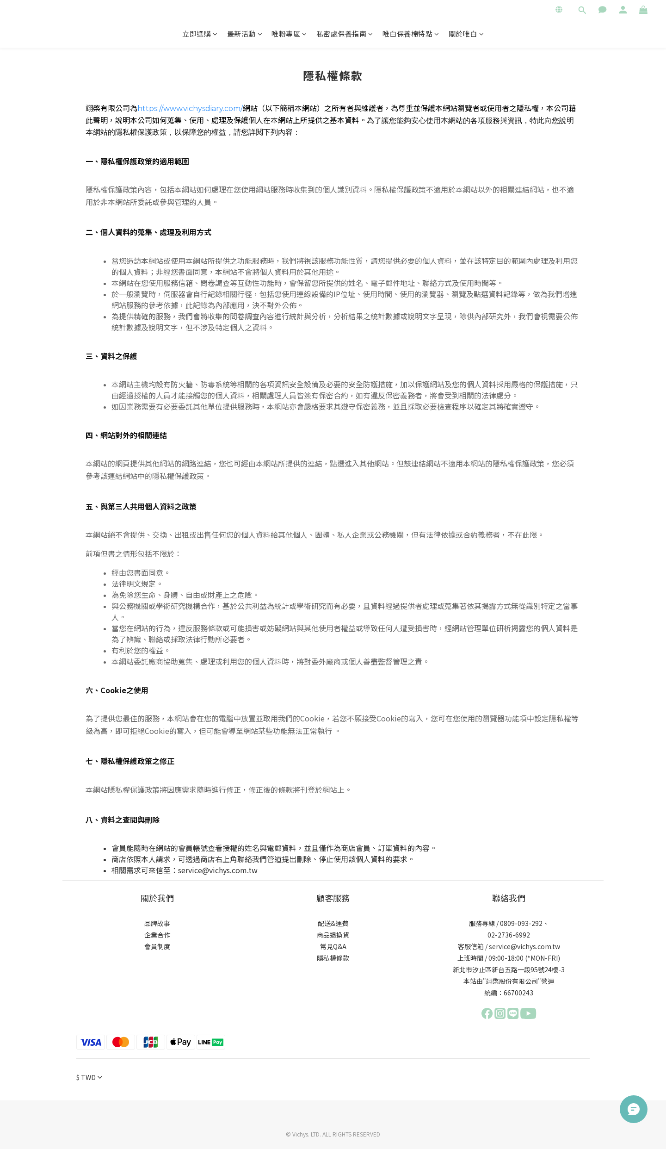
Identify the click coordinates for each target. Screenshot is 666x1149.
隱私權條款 (333, 958)
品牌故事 (157, 923)
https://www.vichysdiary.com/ (190, 108)
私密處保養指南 (344, 33)
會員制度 (157, 946)
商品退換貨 (333, 934)
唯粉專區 (289, 33)
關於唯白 (466, 33)
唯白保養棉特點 (410, 33)
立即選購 (200, 33)
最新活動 (245, 33)
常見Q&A (333, 946)
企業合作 (157, 934)
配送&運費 (333, 923)
